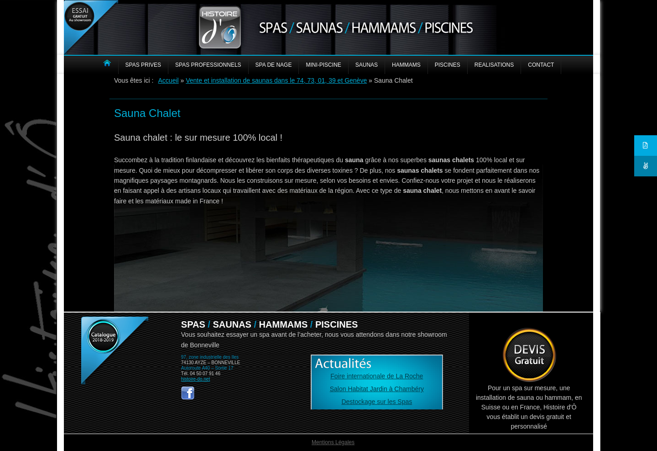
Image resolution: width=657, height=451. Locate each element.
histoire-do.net (195, 379)
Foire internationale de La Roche (376, 376)
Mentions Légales (333, 442)
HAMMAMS (406, 65)
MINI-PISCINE (323, 65)
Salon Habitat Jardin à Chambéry (377, 389)
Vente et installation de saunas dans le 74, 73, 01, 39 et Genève (276, 80)
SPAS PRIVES (143, 65)
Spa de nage (274, 65)
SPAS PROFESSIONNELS (208, 65)
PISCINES (447, 65)
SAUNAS (366, 65)
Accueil (168, 80)
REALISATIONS (494, 65)
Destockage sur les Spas (376, 401)
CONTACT (541, 65)
